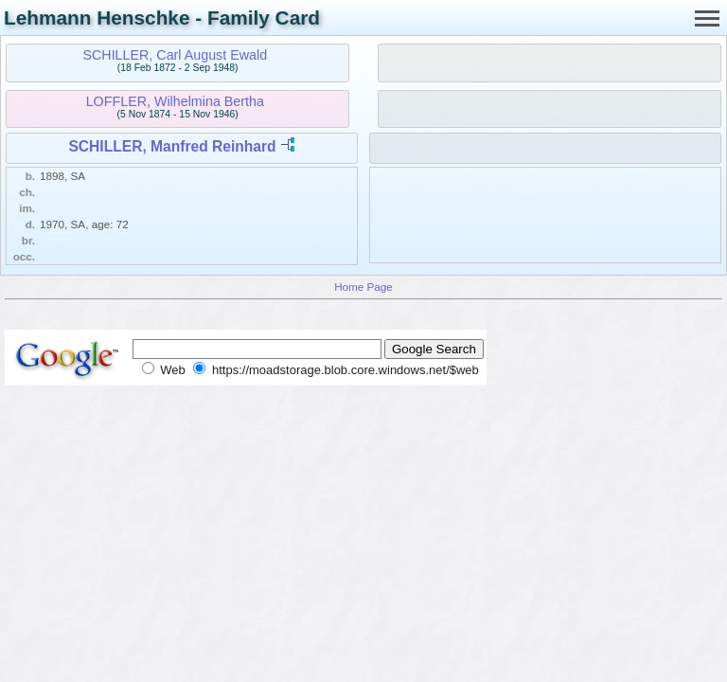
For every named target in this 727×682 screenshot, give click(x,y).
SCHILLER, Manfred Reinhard (171, 146)
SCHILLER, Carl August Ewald (174, 55)
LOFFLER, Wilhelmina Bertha (175, 101)
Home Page (363, 286)
